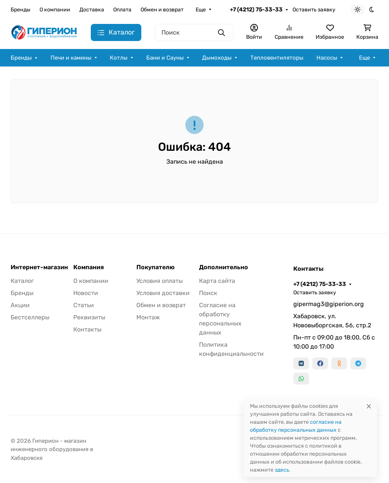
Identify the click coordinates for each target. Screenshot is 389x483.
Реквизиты (89, 317)
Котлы (119, 57)
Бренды (20, 9)
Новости (85, 293)
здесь (282, 470)
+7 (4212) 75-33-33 (256, 9)
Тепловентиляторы (277, 57)
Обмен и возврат (162, 9)
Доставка (91, 9)
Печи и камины (71, 57)
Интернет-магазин (39, 267)
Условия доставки (163, 293)
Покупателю (155, 267)
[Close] (369, 406)
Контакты (87, 329)
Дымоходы (217, 57)
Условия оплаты (159, 280)
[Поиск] (194, 32)
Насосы (326, 57)
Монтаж (148, 317)
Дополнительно (223, 267)
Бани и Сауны (165, 57)
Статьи (83, 305)
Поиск (208, 293)
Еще (201, 9)
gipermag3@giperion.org (328, 304)
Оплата (122, 9)
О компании (55, 9)
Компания (88, 267)
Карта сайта (217, 280)
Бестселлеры (30, 317)
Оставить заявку (314, 9)
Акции (20, 305)
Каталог (22, 280)
